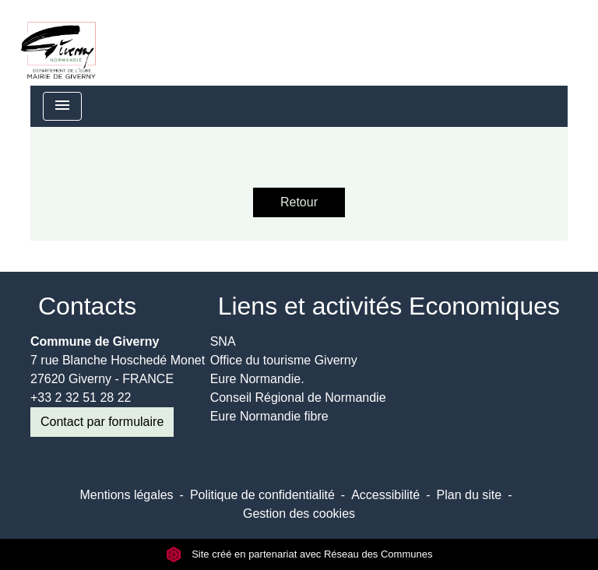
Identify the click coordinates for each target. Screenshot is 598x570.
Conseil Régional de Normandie (298, 397)
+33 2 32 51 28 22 (80, 397)
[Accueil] (58, 43)
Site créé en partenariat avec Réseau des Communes (299, 554)
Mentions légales (127, 494)
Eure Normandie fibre (269, 416)
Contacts (87, 306)
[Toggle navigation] (62, 106)
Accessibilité (385, 494)
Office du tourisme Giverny (283, 360)
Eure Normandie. (257, 378)
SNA (223, 341)
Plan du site (469, 494)
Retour (299, 202)
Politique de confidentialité (262, 494)
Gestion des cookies (299, 513)
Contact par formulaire (102, 421)
